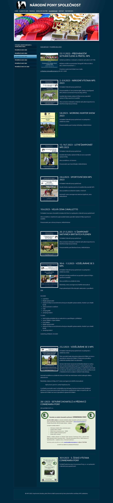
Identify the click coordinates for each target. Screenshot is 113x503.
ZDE (41, 290)
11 (97, 14)
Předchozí (17, 27)
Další (95, 27)
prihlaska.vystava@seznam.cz (49, 71)
